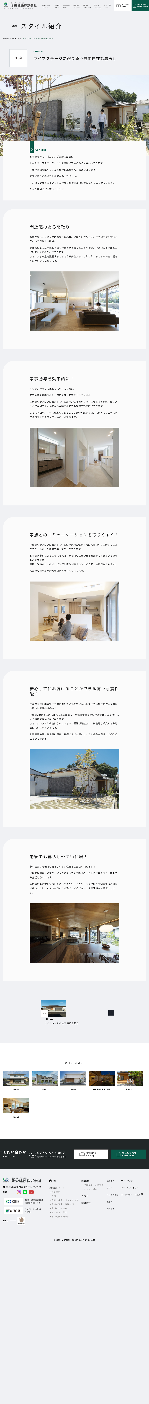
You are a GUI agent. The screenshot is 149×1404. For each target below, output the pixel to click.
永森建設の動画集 (60, 1208)
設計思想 (56, 1183)
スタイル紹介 (16, 38)
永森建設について (56, 1179)
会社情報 (85, 1172)
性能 (54, 1188)
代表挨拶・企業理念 (94, 1177)
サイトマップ (127, 1172)
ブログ (110, 1179)
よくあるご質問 (59, 1204)
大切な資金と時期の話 (63, 1196)
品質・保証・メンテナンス (65, 1192)
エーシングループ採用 (130, 1186)
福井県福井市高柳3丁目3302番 (24, 1179)
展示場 (110, 1193)
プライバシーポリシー (130, 1179)
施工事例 (111, 1172)
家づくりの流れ (59, 1200)
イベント (85, 1187)
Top (54, 1172)
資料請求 (111, 1200)
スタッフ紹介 (90, 1181)
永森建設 (6, 38)
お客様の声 (86, 1194)
